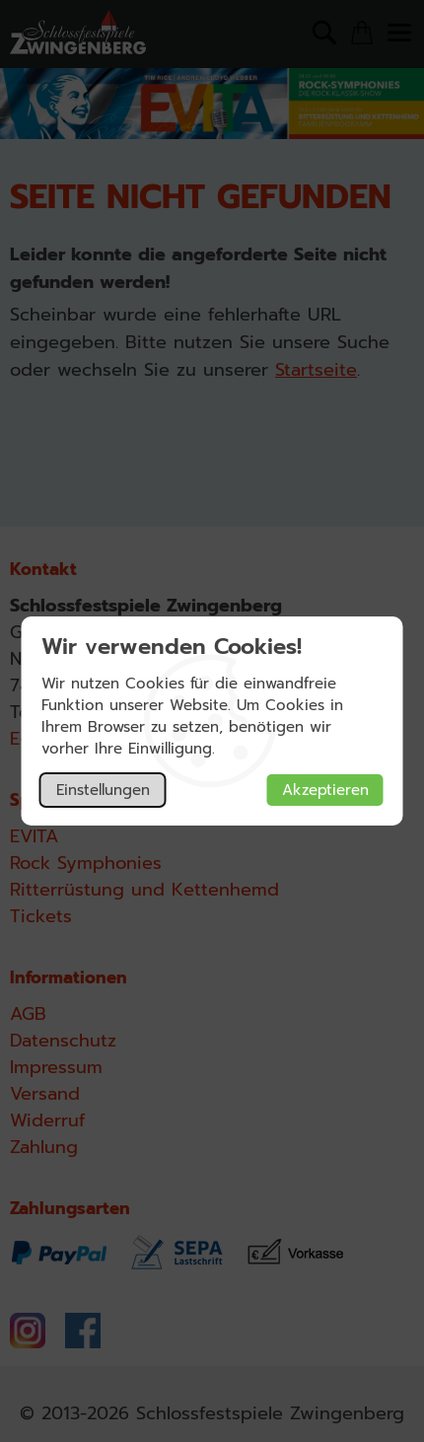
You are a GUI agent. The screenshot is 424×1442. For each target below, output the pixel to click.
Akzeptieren (325, 790)
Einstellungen (103, 790)
